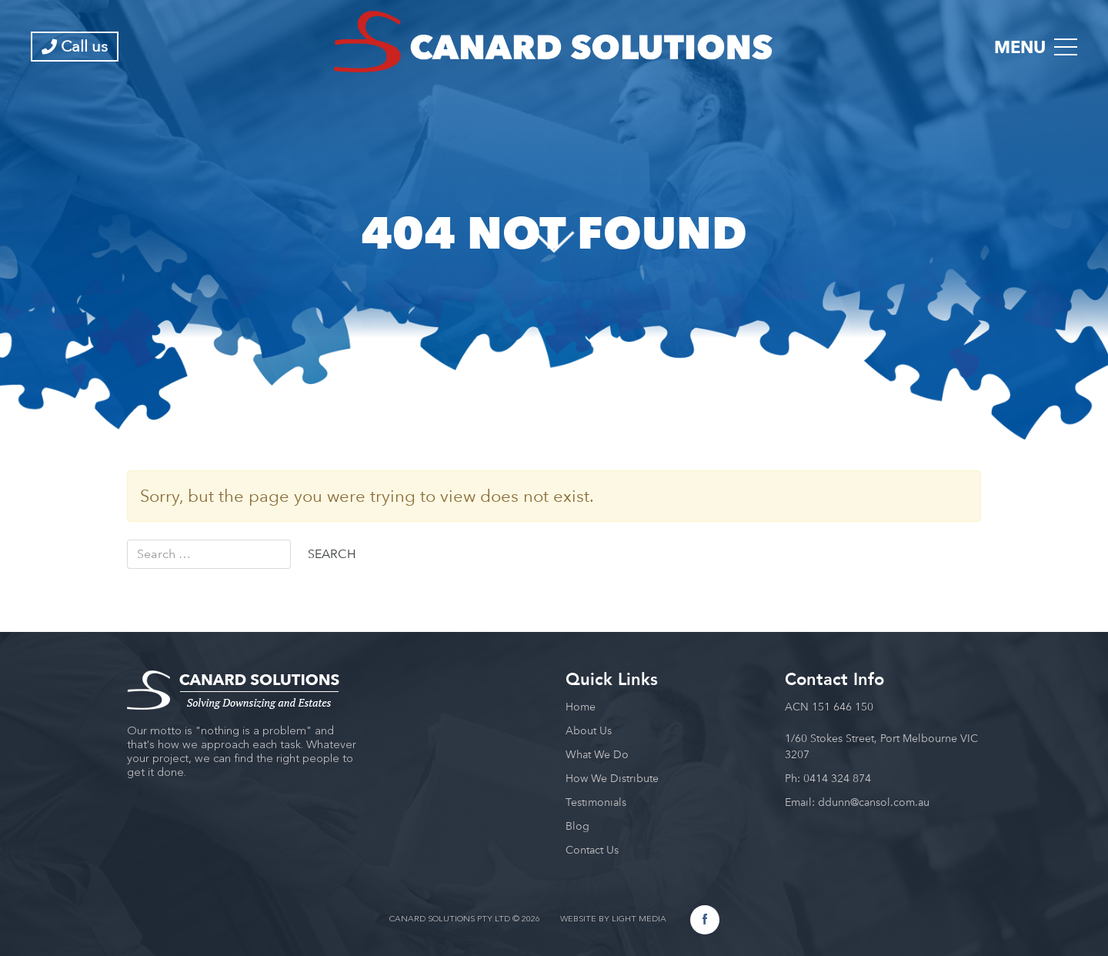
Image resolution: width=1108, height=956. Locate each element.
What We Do (597, 754)
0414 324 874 (837, 778)
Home (581, 706)
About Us (589, 730)
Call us (75, 46)
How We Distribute (612, 778)
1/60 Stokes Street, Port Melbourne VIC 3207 (881, 746)
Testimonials (596, 802)
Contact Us (592, 850)
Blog (577, 826)
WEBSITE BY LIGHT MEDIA (613, 919)
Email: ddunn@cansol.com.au (857, 802)
